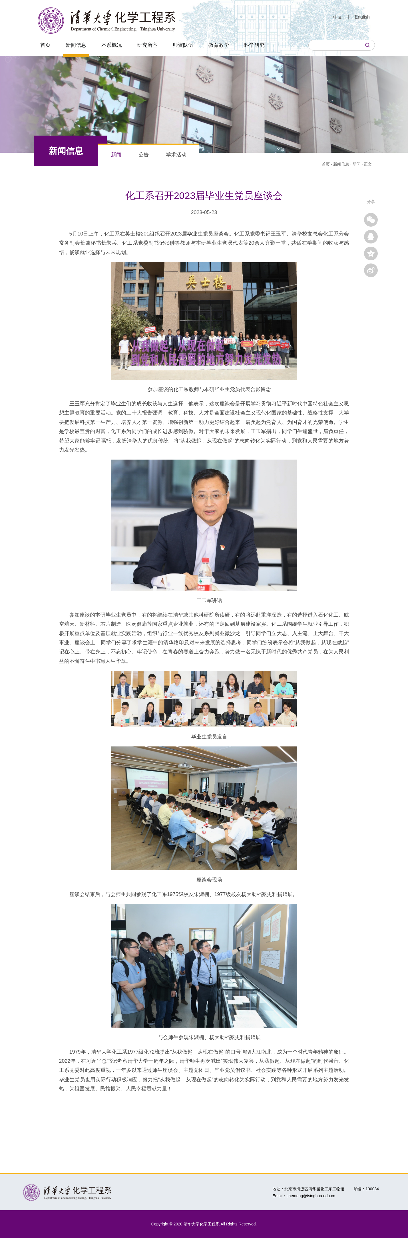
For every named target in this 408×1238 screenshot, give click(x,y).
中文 (337, 17)
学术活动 (176, 155)
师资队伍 (183, 45)
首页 (45, 45)
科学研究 (254, 45)
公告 (143, 155)
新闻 (116, 155)
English (362, 17)
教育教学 (218, 45)
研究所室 (147, 45)
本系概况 (111, 45)
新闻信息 (76, 45)
